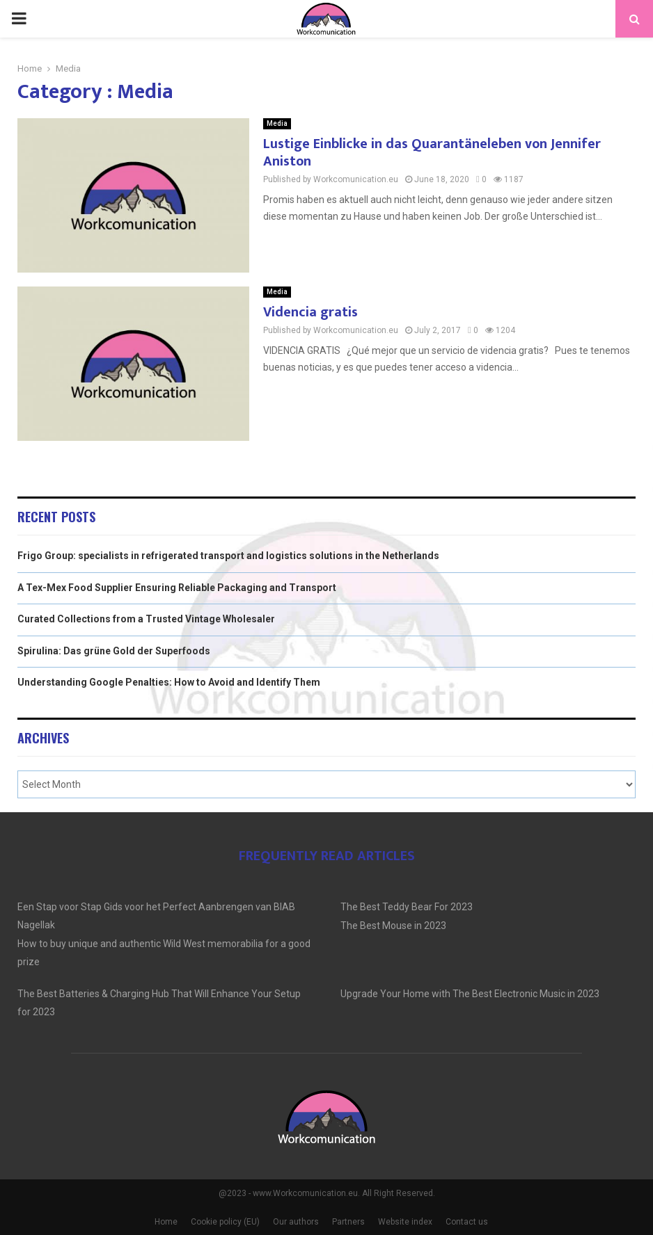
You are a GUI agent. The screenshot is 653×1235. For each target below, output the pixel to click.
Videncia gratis (310, 312)
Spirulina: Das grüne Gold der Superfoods (113, 650)
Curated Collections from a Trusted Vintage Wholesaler (146, 618)
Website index (405, 1222)
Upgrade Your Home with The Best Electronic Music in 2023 (469, 993)
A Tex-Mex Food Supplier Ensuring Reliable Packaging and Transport (176, 587)
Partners (348, 1222)
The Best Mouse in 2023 (393, 925)
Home (166, 1222)
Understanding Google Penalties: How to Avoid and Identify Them (168, 682)
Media (277, 123)
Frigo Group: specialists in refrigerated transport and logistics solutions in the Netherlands (228, 555)
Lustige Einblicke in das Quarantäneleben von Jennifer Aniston (432, 152)
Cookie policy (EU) (225, 1222)
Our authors (296, 1222)
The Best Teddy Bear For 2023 (406, 906)
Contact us (467, 1222)
